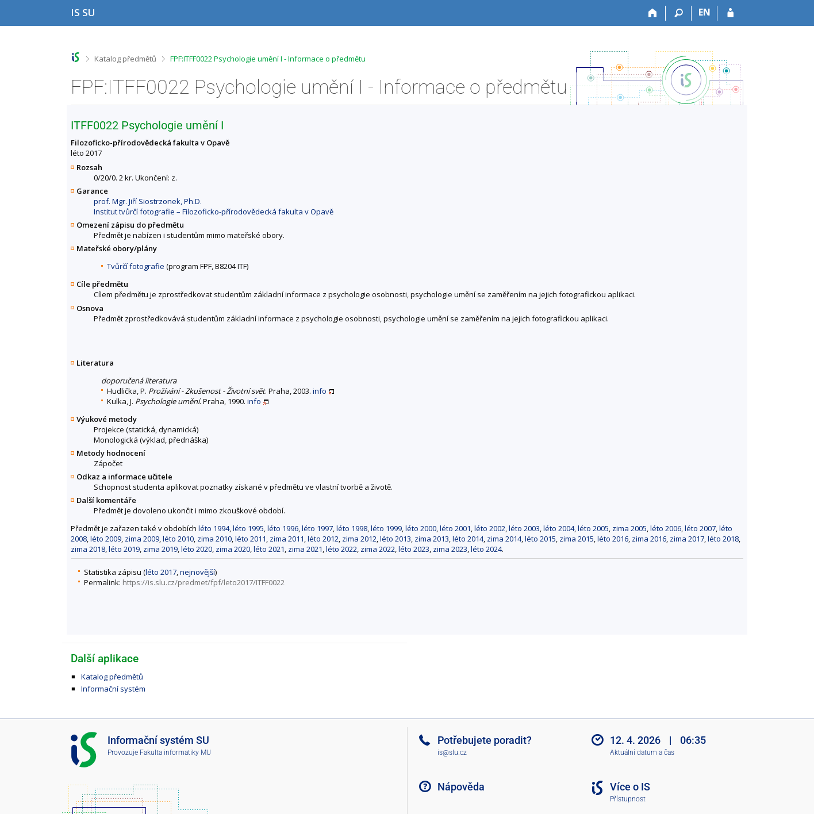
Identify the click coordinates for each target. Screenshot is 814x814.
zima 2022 (377, 549)
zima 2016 (649, 538)
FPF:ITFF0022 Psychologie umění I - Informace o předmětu (268, 58)
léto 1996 (282, 528)
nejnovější (197, 572)
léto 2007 (700, 528)
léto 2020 (196, 549)
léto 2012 (323, 538)
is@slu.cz (452, 752)
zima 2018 (88, 549)
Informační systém (113, 689)
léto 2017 (160, 572)
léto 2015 (540, 538)
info (320, 391)
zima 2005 (629, 528)
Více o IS (630, 787)
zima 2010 (214, 538)
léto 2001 (455, 528)
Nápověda (461, 787)
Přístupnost (628, 799)
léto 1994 (213, 528)
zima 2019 (160, 549)
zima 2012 (359, 538)
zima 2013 (431, 538)
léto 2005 (593, 528)
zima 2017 (687, 538)
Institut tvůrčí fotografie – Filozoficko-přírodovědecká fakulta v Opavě (213, 211)
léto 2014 (467, 538)
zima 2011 (287, 538)
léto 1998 (351, 528)
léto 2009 (105, 538)
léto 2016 (612, 538)
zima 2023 (450, 549)
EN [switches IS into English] (704, 12)
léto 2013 (395, 538)
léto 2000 (420, 528)
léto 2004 (558, 528)
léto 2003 (524, 528)
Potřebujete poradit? (484, 740)
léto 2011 (250, 538)
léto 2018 (723, 538)
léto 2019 (124, 549)
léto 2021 (269, 549)
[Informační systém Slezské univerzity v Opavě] (83, 12)
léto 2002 (489, 528)
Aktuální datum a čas (642, 752)
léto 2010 (178, 538)
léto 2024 (486, 549)
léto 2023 (413, 549)
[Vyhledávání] (679, 13)
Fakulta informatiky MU (175, 752)
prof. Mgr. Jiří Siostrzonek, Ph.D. (148, 201)
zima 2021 (305, 549)
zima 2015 (576, 538)
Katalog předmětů (125, 58)
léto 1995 (248, 528)
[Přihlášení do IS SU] (730, 13)
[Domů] (653, 13)
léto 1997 (317, 528)
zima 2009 (142, 538)
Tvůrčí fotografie (135, 266)
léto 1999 (386, 528)
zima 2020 (233, 549)
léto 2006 (665, 528)
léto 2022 (341, 549)
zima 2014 (504, 538)
